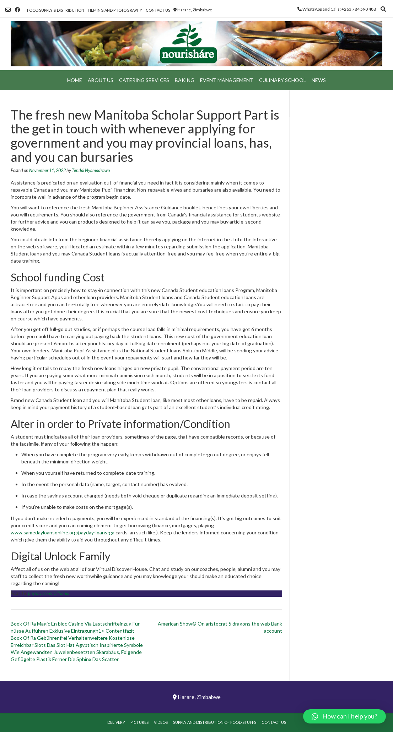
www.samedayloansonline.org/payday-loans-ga (62, 532)
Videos (161, 722)
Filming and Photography (115, 10)
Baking (184, 80)
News (319, 80)
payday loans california (48, 593)
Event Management (226, 80)
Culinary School (282, 80)
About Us (100, 80)
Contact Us (158, 10)
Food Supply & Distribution (55, 10)
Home (74, 80)
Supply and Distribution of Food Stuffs (214, 722)
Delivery (116, 722)
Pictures (139, 722)
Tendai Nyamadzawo (91, 170)
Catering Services (144, 80)
